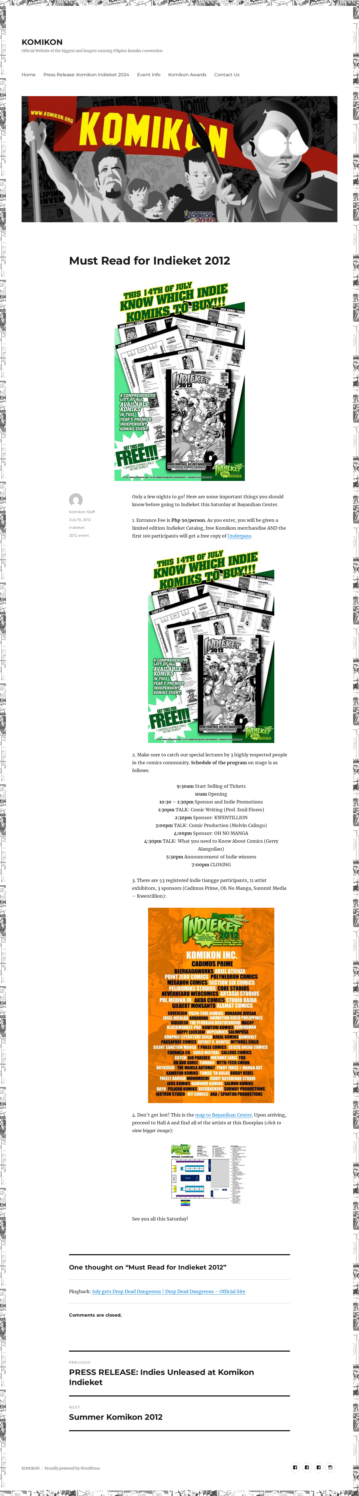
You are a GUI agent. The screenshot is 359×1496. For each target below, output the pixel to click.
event (84, 535)
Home (29, 74)
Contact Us (227, 74)
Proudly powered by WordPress (72, 1468)
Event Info (148, 74)
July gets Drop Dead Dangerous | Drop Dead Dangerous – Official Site (168, 1291)
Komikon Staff (82, 512)
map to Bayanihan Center (223, 1115)
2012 (73, 535)
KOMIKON (42, 42)
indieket (76, 527)
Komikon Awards (187, 74)
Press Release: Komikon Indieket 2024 (86, 74)
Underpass (239, 536)
